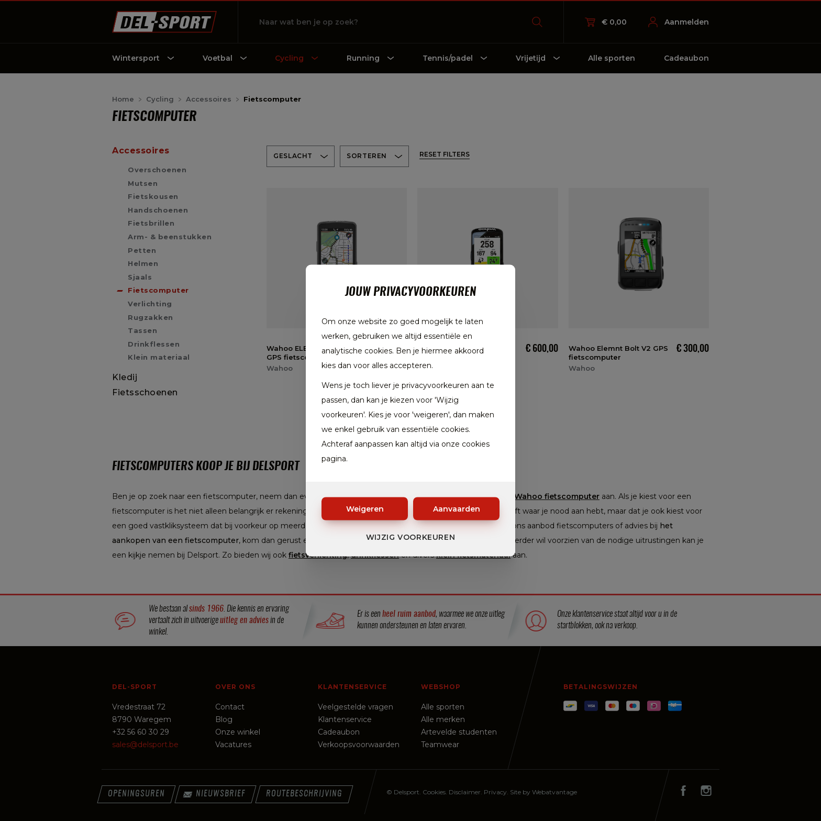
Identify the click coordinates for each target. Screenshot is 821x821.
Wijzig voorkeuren (411, 537)
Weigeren (365, 509)
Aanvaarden (456, 509)
